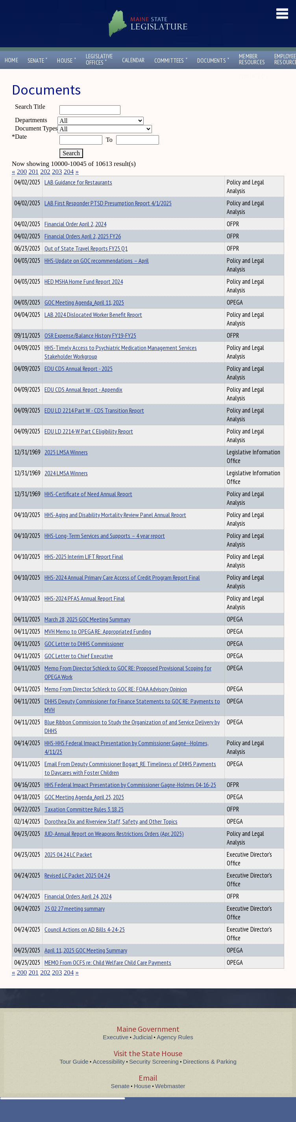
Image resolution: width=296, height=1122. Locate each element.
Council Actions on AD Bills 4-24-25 (84, 943)
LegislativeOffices (99, 59)
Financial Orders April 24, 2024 (77, 910)
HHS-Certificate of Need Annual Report (88, 508)
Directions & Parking (210, 1075)
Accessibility (109, 1075)
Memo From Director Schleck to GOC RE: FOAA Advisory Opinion (115, 703)
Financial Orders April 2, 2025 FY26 (82, 250)
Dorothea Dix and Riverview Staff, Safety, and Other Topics (111, 835)
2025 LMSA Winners (66, 466)
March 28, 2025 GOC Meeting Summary (87, 633)
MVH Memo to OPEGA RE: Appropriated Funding (97, 645)
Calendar (133, 60)
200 (22, 171)
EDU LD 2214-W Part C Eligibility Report (88, 445)
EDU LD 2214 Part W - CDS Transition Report (94, 424)
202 (45, 171)
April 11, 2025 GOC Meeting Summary (85, 964)
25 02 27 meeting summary (74, 922)
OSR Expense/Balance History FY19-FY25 (90, 349)
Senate (38, 60)
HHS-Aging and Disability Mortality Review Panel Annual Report (115, 529)
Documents (213, 60)
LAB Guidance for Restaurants (78, 196)
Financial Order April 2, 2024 (75, 238)
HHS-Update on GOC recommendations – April (96, 274)
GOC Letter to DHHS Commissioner (84, 657)
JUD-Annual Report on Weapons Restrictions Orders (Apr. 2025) (114, 847)
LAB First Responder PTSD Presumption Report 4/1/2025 (108, 217)
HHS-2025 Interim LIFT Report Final (83, 570)
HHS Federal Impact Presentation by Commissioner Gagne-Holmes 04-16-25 (130, 799)
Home (11, 60)
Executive (115, 1051)
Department (57, 181)
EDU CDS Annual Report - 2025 (78, 382)
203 (57, 171)
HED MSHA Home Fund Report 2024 (83, 295)
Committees (171, 60)
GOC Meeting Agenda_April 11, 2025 (84, 316)
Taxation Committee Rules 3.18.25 (84, 823)
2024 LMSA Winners (66, 487)
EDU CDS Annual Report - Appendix (83, 403)
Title (18, 181)
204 (69, 171)
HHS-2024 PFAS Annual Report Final (84, 612)
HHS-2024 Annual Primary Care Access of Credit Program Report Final (122, 591)
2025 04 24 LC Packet (68, 868)
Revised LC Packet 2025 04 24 (77, 889)
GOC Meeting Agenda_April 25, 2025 (84, 811)
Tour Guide (73, 1075)
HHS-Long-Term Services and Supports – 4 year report (104, 549)
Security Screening (154, 1075)
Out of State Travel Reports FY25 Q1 (86, 262)
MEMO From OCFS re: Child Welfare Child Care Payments (107, 976)
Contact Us (255, 76)
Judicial (142, 1051)
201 (34, 171)
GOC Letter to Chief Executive (78, 670)
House (66, 60)
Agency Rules (175, 1051)
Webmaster (170, 1100)
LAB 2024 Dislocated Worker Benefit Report (93, 328)
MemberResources (252, 59)
